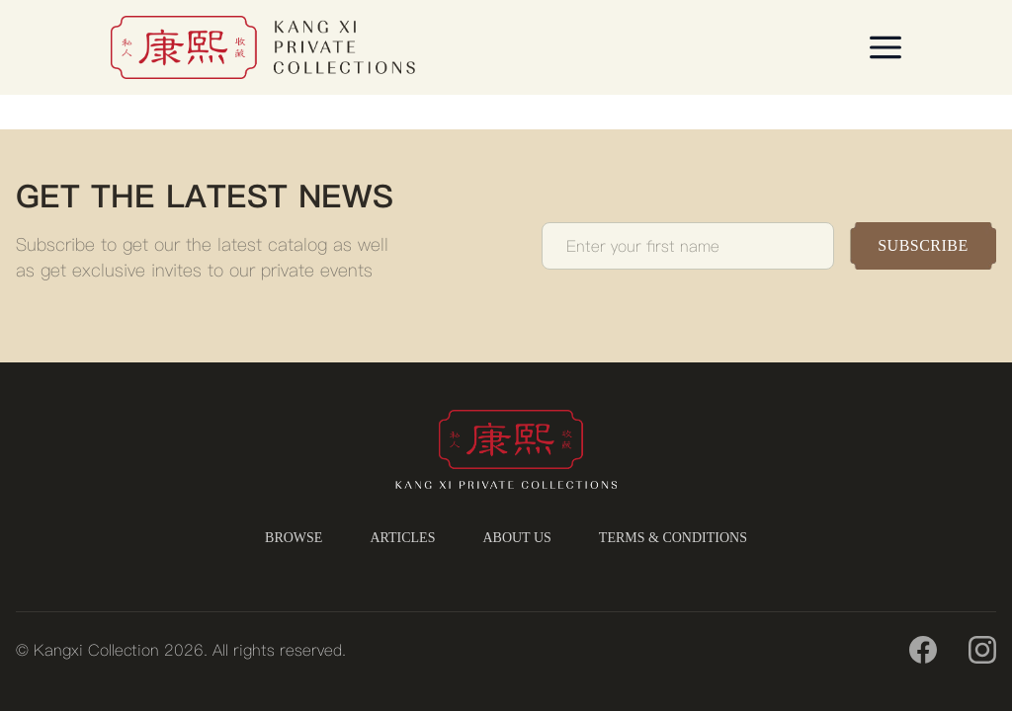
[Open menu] (885, 47)
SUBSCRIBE (923, 245)
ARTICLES (402, 537)
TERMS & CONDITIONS (673, 537)
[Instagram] (982, 650)
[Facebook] (923, 650)
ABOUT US (516, 537)
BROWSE (293, 537)
